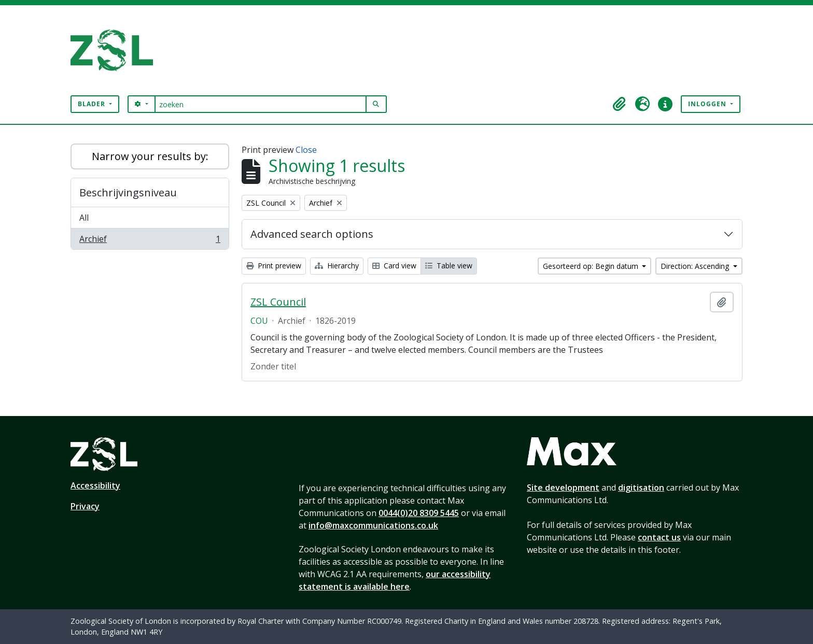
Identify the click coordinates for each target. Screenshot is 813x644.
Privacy (85, 506)
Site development (563, 487)
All (84, 217)
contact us (659, 537)
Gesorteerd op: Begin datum (591, 266)
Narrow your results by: (150, 156)
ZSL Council (278, 302)
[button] (619, 104)
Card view (394, 265)
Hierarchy (337, 265)
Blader (92, 103)
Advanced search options (311, 234)
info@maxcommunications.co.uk (373, 525)
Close (306, 149)
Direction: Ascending (696, 266)
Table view (448, 265)
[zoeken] (260, 104)
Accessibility (95, 485)
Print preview (273, 265)
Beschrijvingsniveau (128, 192)
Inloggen (708, 103)
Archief (149, 241)
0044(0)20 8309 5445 (419, 513)
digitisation (641, 487)
